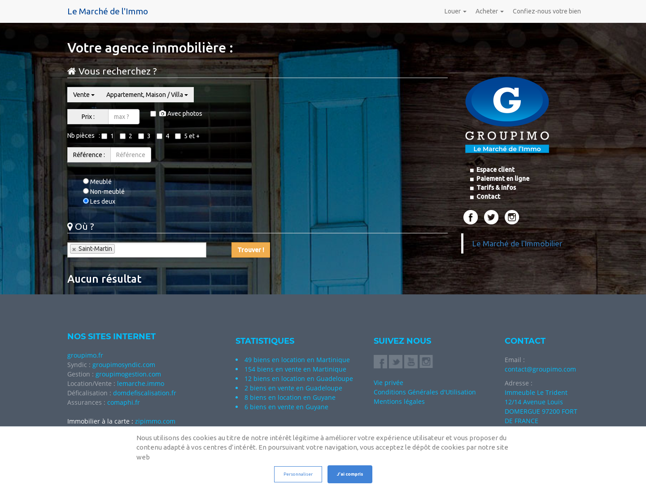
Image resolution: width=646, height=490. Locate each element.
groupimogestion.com (128, 374)
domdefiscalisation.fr (144, 393)
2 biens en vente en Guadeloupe (293, 388)
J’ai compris (350, 474)
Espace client (495, 169)
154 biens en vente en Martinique (295, 369)
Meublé (97, 181)
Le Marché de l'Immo (107, 11)
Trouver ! (250, 250)
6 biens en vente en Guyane (286, 406)
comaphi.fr (123, 402)
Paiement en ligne (502, 178)
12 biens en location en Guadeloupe (298, 378)
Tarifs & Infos (495, 187)
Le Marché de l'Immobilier (517, 243)
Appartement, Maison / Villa (147, 94)
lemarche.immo (140, 383)
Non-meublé (104, 191)
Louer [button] (456, 11)
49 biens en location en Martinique (297, 359)
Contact (487, 196)
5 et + (187, 136)
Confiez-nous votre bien (547, 11)
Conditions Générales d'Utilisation (425, 392)
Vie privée (388, 382)
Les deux (99, 201)
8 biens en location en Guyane (290, 397)
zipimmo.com (155, 421)
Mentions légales (399, 401)
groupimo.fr (85, 355)
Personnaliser (298, 474)
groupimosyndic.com (123, 364)
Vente (84, 94)
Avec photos (176, 113)
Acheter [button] (490, 11)
